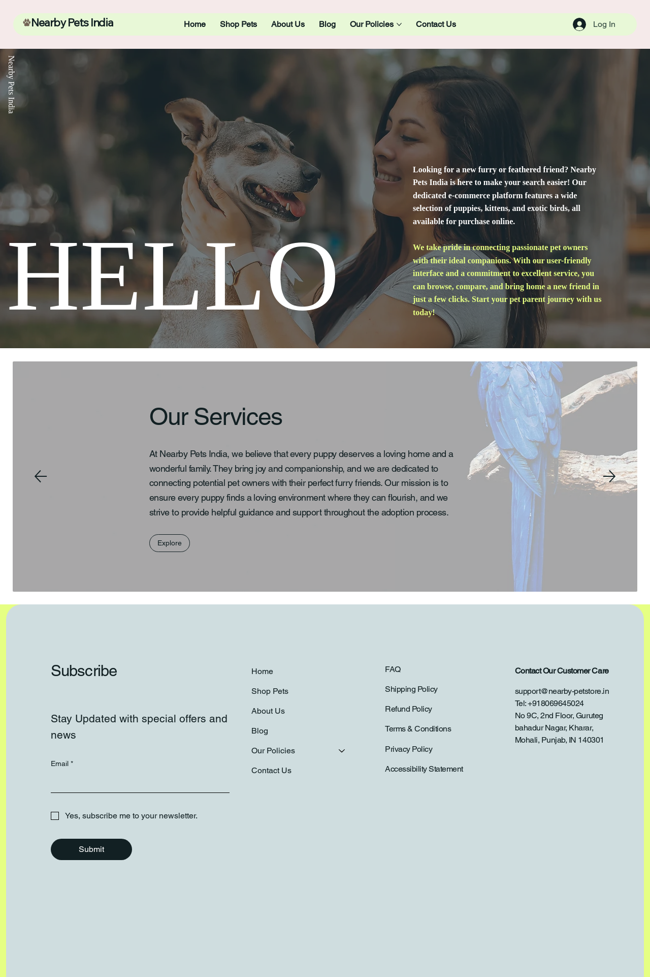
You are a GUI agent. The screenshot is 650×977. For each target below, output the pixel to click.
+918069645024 (556, 703)
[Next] (609, 476)
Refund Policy (408, 709)
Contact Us (271, 771)
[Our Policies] (342, 751)
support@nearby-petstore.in (562, 691)
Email (62, 763)
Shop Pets (269, 691)
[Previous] (40, 476)
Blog (259, 731)
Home (262, 671)
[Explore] (169, 543)
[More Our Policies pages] (399, 24)
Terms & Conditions (418, 729)
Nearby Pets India (72, 23)
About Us (268, 711)
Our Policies (273, 751)
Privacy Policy (408, 749)
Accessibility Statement (424, 769)
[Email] (137, 782)
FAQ (393, 669)
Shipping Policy (411, 689)
